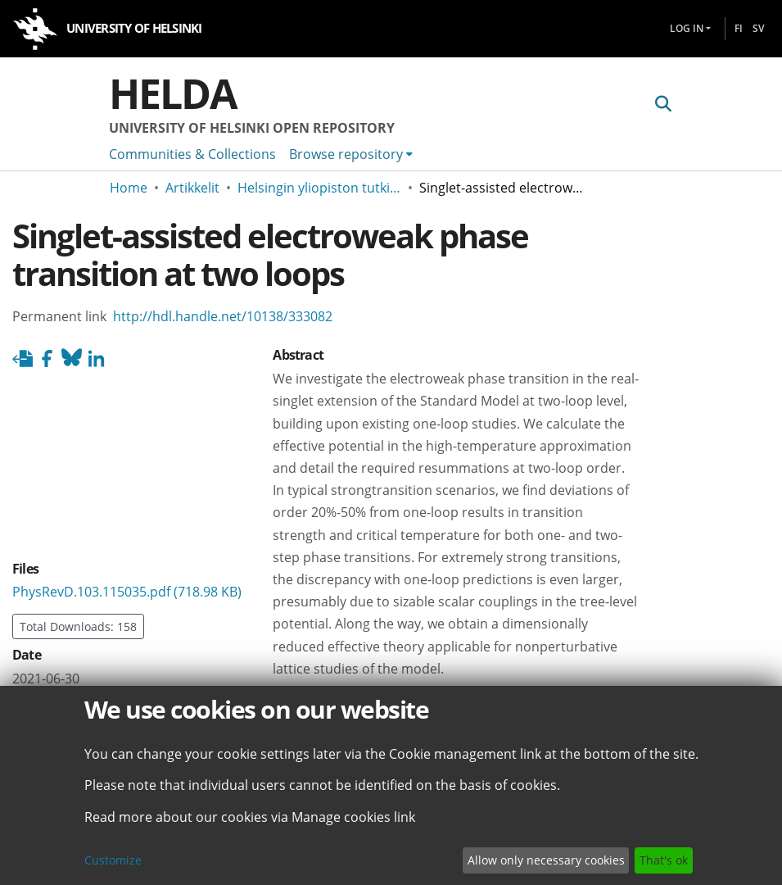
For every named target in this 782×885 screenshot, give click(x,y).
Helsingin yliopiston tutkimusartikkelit (319, 188)
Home (128, 188)
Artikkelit (192, 188)
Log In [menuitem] (686, 28)
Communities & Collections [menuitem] (192, 154)
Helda (173, 93)
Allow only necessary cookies (546, 860)
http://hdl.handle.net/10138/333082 (222, 316)
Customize (113, 860)
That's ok (664, 860)
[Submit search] (663, 104)
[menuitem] (351, 154)
